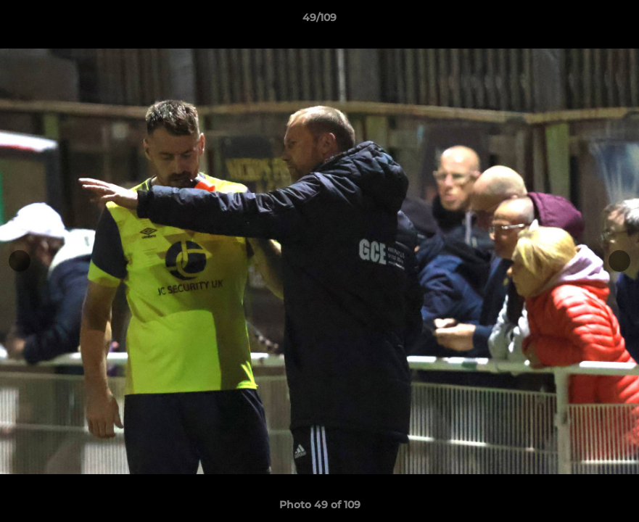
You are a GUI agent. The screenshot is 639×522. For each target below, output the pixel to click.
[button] (613, 21)
